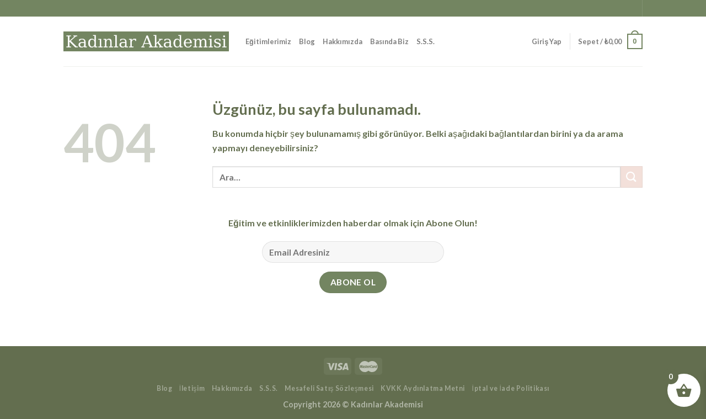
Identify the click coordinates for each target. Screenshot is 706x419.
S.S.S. (425, 41)
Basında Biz (389, 41)
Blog (307, 41)
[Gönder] (632, 177)
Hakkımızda (342, 41)
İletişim (192, 388)
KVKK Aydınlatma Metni (423, 388)
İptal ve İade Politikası (511, 388)
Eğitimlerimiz (268, 41)
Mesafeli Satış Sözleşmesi (329, 388)
